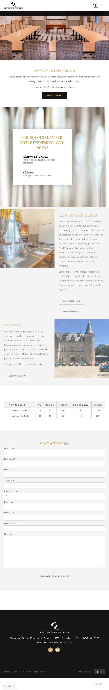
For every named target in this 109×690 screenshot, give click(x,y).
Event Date (9, 513)
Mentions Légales (12, 671)
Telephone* (9, 480)
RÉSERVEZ (98, 684)
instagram (57, 649)
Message (8, 534)
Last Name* (9, 459)
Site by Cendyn (84, 671)
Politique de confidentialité (35, 671)
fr (101, 671)
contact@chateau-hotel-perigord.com (54, 642)
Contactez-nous (54, 95)
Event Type (9, 502)
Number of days (11, 491)
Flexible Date (10, 523)
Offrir (96, 5)
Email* (7, 470)
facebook (50, 649)
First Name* (10, 448)
